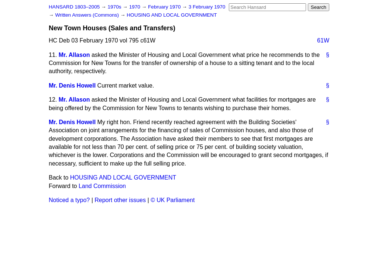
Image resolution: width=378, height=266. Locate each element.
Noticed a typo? (69, 200)
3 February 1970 (207, 7)
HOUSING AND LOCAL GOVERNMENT (172, 15)
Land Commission (102, 186)
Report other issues (120, 200)
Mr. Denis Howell (72, 85)
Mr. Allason (74, 55)
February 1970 (165, 7)
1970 (135, 7)
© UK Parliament (173, 200)
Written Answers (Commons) (87, 15)
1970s (115, 7)
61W (323, 40)
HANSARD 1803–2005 (74, 7)
